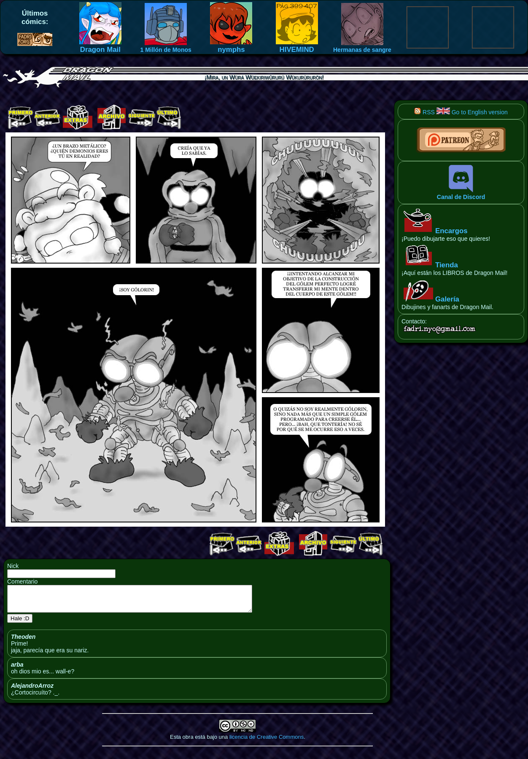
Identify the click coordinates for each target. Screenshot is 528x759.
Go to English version (472, 112)
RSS (424, 112)
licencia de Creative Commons (266, 742)
